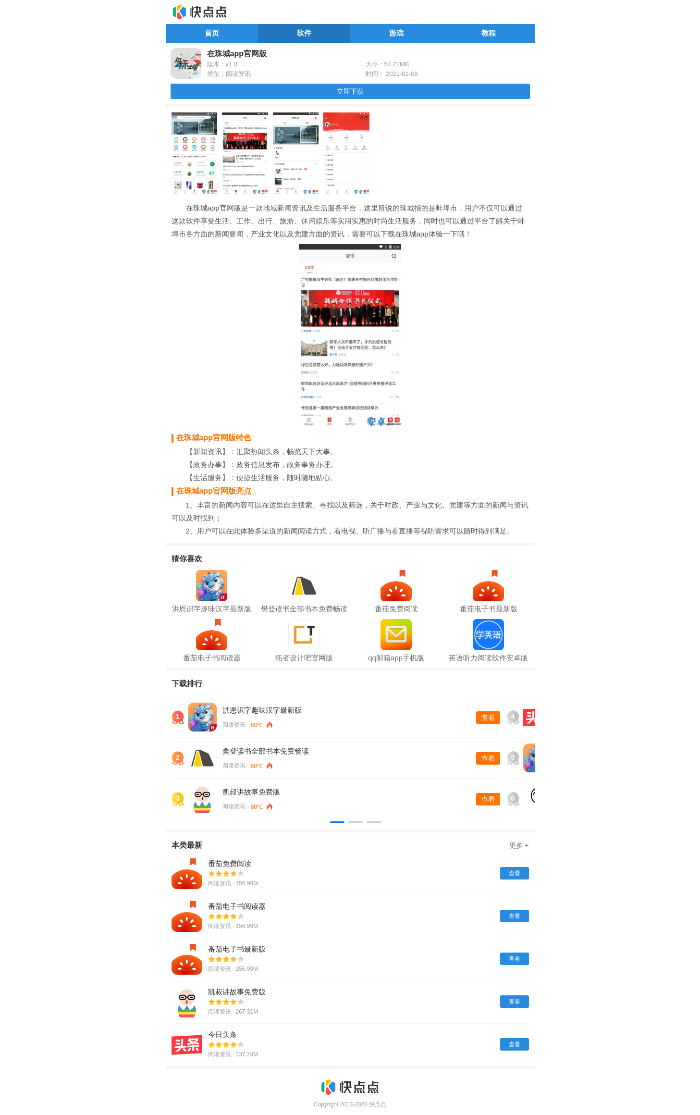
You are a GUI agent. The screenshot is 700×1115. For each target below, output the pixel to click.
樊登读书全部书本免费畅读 (265, 751)
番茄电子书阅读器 (237, 906)
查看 (488, 717)
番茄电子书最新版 (237, 949)
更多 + (518, 845)
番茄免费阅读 (229, 863)
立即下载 (350, 91)
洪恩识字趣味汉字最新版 (262, 710)
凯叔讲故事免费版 (251, 792)
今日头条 (222, 1034)
